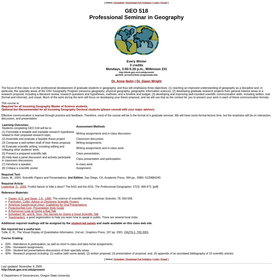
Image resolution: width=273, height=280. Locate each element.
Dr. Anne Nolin (122, 81)
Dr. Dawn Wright (149, 81)
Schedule (119, 2)
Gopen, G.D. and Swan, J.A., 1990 (29, 198)
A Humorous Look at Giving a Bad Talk (32, 211)
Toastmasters (16, 217)
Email (164, 2)
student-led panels (83, 223)
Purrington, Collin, (43, 201)
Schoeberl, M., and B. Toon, (53, 214)
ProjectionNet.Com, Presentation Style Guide (36, 207)
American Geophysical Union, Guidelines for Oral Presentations (47, 204)
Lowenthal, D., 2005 (13, 186)
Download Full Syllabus (138, 2)
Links (156, 2)
